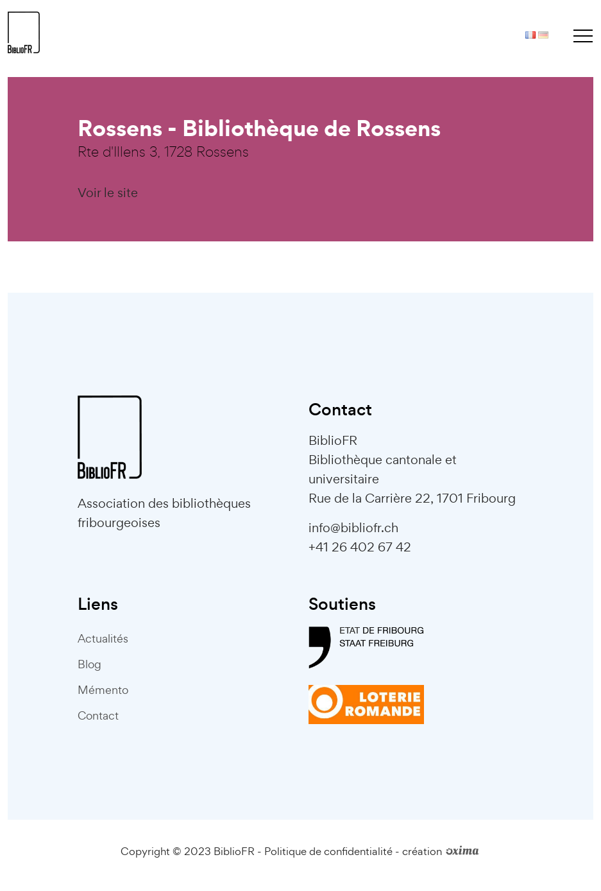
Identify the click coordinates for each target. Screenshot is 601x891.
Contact (98, 715)
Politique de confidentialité (328, 851)
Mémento (103, 689)
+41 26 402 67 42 (360, 547)
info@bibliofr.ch (353, 527)
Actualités (103, 638)
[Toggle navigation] (583, 35)
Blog (89, 664)
